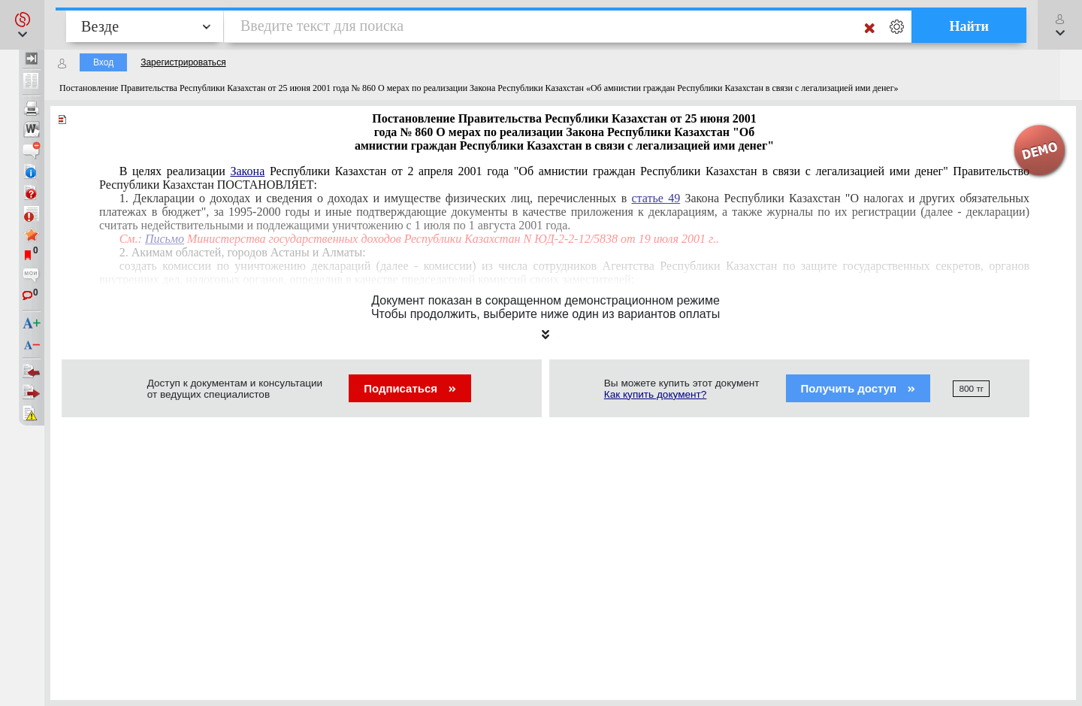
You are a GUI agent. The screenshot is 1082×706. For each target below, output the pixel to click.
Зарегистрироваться (183, 62)
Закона (248, 171)
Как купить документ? (655, 394)
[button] (22, 25)
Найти (969, 26)
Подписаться (410, 388)
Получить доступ (858, 388)
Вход (103, 62)
